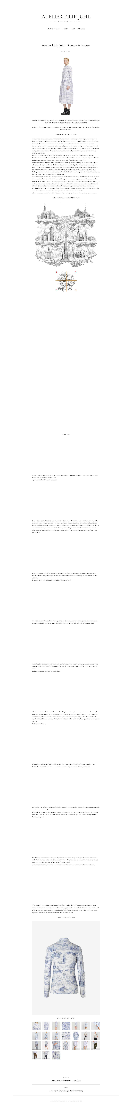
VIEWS (72, 29)
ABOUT (65, 29)
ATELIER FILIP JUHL (66, 16)
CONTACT (81, 29)
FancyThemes (79, 1101)
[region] (66, 281)
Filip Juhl (62, 51)
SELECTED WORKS (53, 29)
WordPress (70, 1101)
